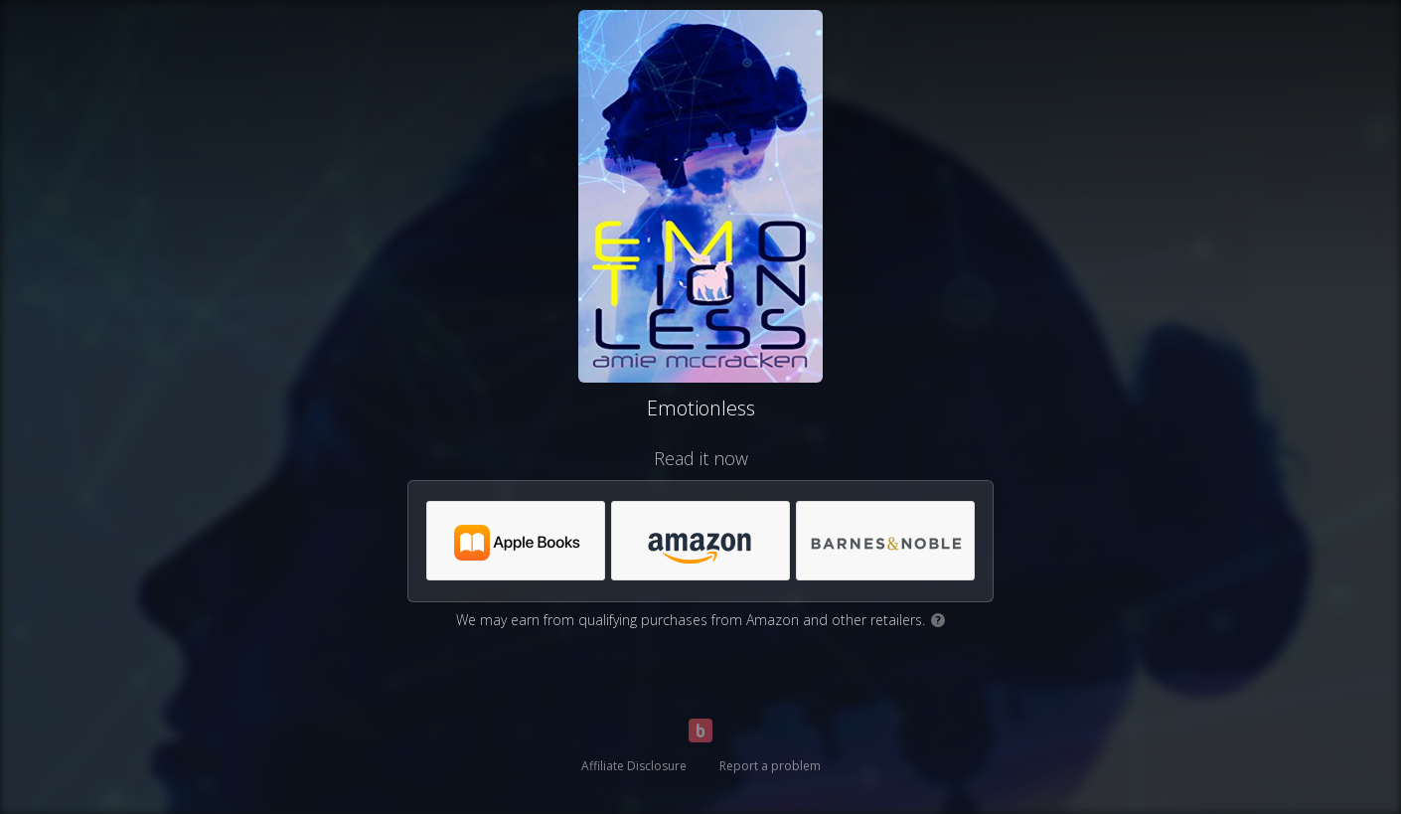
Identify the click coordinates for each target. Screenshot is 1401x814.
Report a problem (770, 765)
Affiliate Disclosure (634, 765)
